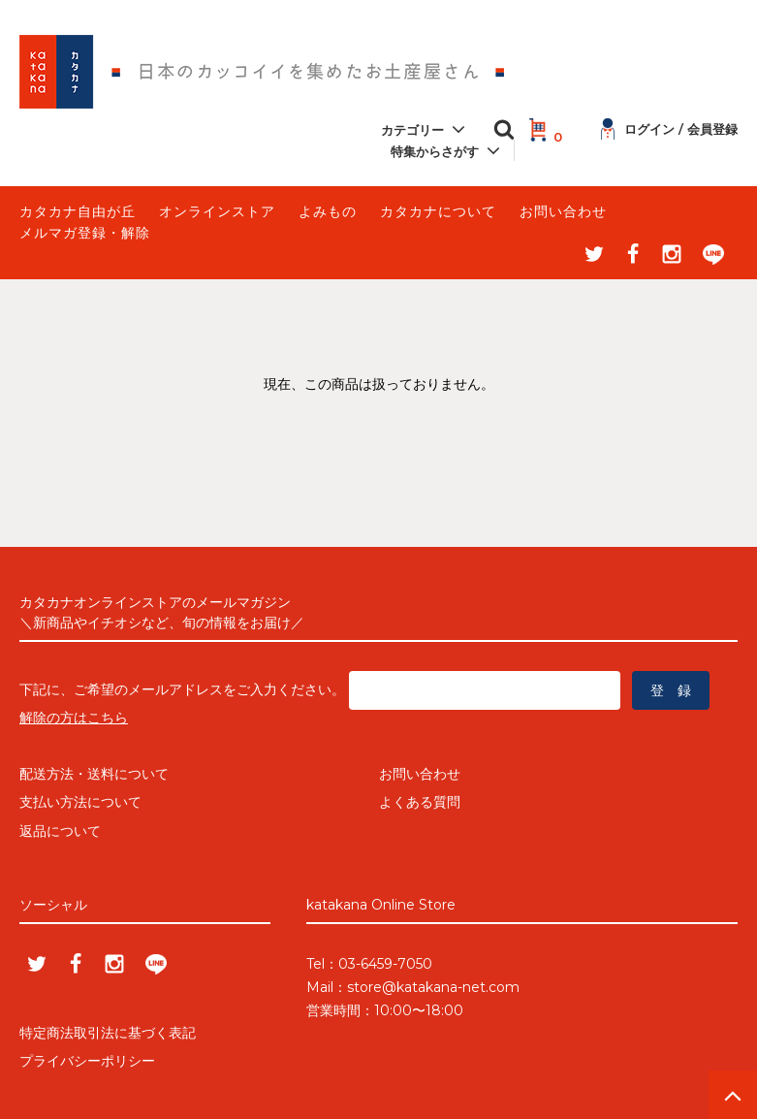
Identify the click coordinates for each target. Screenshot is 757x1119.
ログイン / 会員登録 (669, 129)
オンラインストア (217, 211)
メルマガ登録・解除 (84, 232)
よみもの (328, 211)
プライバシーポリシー (87, 1061)
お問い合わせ (563, 211)
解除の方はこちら (73, 717)
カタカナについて (438, 211)
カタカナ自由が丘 (77, 211)
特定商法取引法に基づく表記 (107, 1032)
